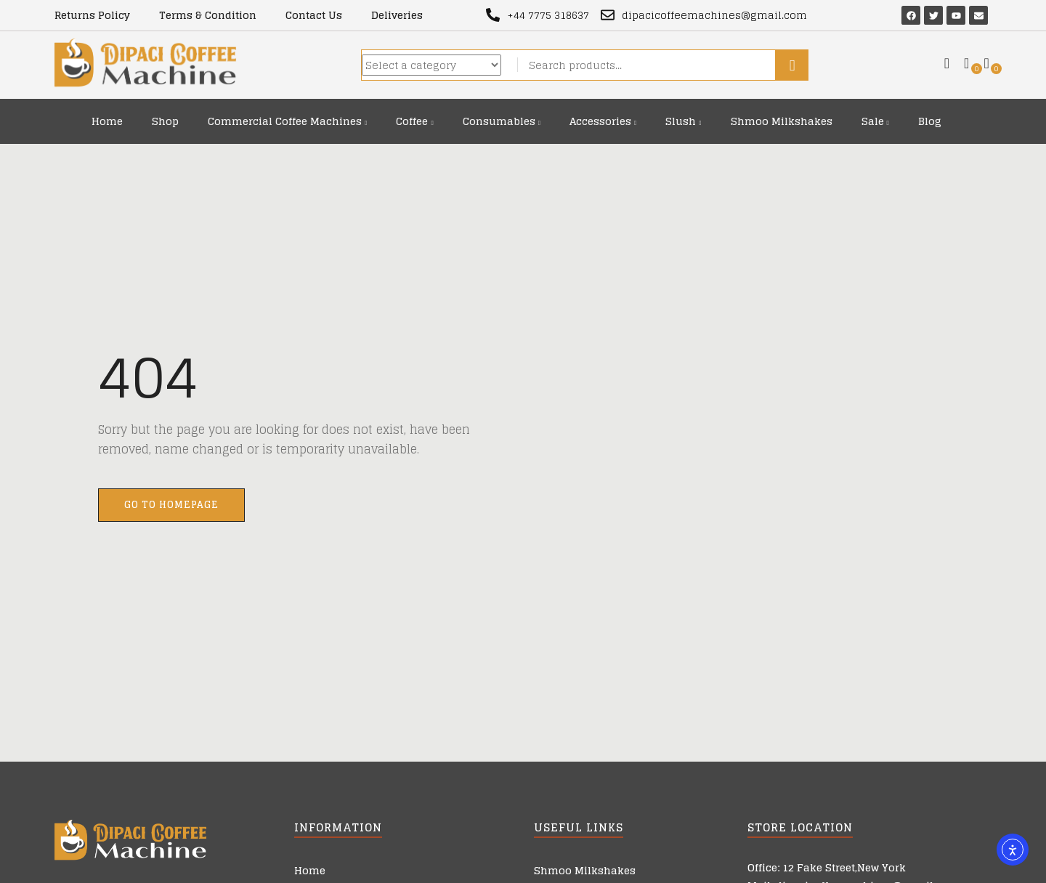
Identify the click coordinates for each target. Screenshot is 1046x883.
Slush (683, 121)
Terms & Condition (207, 15)
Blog (929, 121)
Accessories (602, 121)
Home (107, 121)
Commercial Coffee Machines (287, 121)
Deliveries (397, 15)
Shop (165, 121)
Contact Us (313, 15)
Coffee (414, 121)
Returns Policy (92, 15)
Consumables (501, 121)
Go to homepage (171, 504)
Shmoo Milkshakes (781, 121)
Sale (875, 121)
